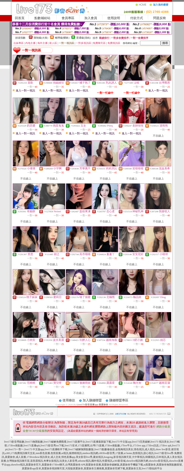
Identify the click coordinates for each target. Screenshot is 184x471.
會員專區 (68, 18)
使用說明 (113, 18)
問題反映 (159, 18)
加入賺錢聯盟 (92, 400)
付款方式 (136, 18)
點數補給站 (42, 18)
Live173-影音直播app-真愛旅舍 (92, 404)
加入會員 (90, 18)
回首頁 (19, 18)
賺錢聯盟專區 (118, 400)
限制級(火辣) (41, 37)
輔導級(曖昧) (62, 37)
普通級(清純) (83, 37)
